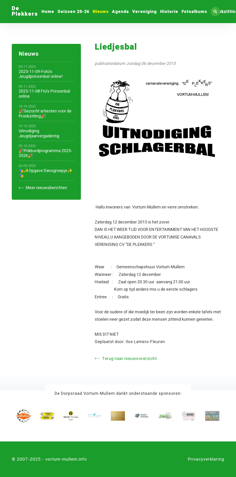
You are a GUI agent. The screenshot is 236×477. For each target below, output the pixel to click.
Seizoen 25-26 (73, 12)
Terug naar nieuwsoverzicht (126, 359)
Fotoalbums (194, 12)
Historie (169, 12)
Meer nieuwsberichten (43, 188)
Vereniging (144, 12)
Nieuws (101, 12)
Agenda (120, 12)
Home (47, 12)
